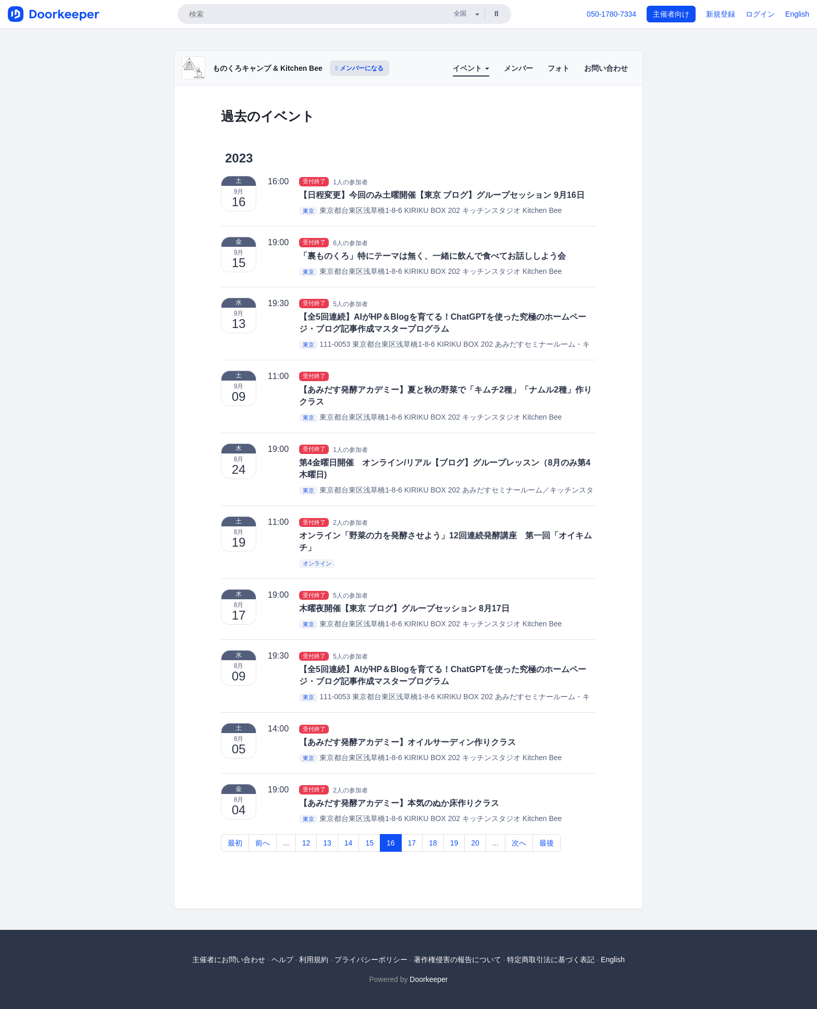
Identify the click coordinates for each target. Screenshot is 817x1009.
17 (412, 843)
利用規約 (313, 959)
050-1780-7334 (611, 14)
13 (327, 843)
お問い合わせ (606, 68)
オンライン (317, 563)
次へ (519, 843)
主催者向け (671, 14)
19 (454, 843)
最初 (235, 843)
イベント (471, 68)
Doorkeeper (429, 979)
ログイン (760, 14)
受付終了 (314, 182)
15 (369, 843)
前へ (262, 843)
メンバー (518, 68)
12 (306, 843)
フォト (559, 68)
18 (433, 843)
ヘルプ (282, 959)
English (797, 14)
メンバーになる (359, 68)
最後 (546, 843)
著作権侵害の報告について (457, 959)
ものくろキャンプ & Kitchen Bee (268, 68)
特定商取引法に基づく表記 (551, 959)
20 (475, 843)
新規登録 (720, 14)
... (286, 843)
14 (348, 843)
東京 (308, 211)
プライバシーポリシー (371, 959)
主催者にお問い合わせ (228, 959)
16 (391, 843)
